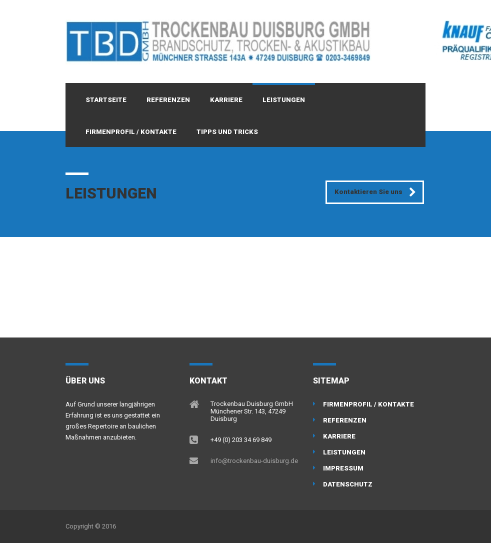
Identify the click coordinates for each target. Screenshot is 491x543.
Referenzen (168, 100)
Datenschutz (347, 484)
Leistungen (283, 100)
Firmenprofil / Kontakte (131, 132)
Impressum (343, 468)
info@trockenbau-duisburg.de (254, 460)
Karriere (226, 100)
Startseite (106, 100)
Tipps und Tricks (227, 132)
